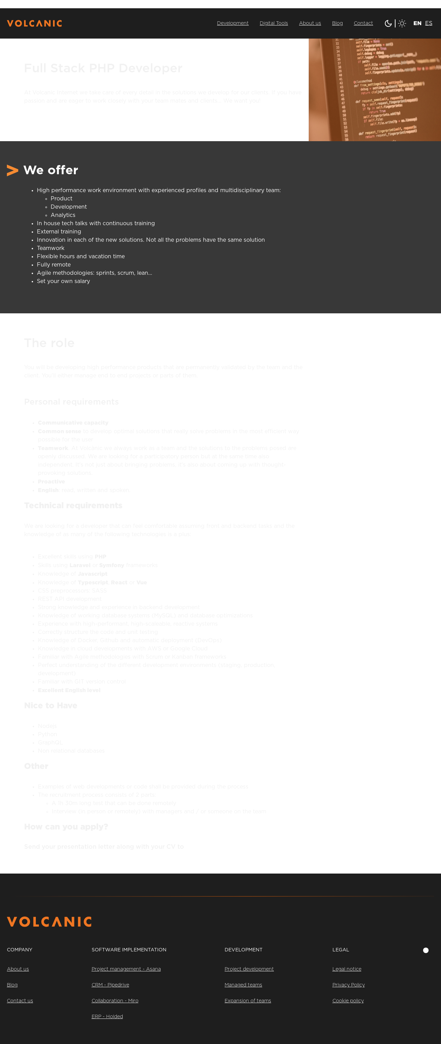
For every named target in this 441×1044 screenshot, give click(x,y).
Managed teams (243, 985)
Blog (337, 23)
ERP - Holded (107, 1016)
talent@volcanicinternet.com (230, 847)
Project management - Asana (126, 969)
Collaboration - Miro (115, 1001)
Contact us (20, 1001)
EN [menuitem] (417, 23)
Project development (249, 969)
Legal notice (346, 969)
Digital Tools (274, 23)
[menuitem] (417, 23)
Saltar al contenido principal (37, 4)
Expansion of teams (248, 1001)
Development (233, 23)
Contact (363, 23)
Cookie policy (348, 1001)
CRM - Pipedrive (110, 985)
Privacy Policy (348, 985)
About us (310, 23)
